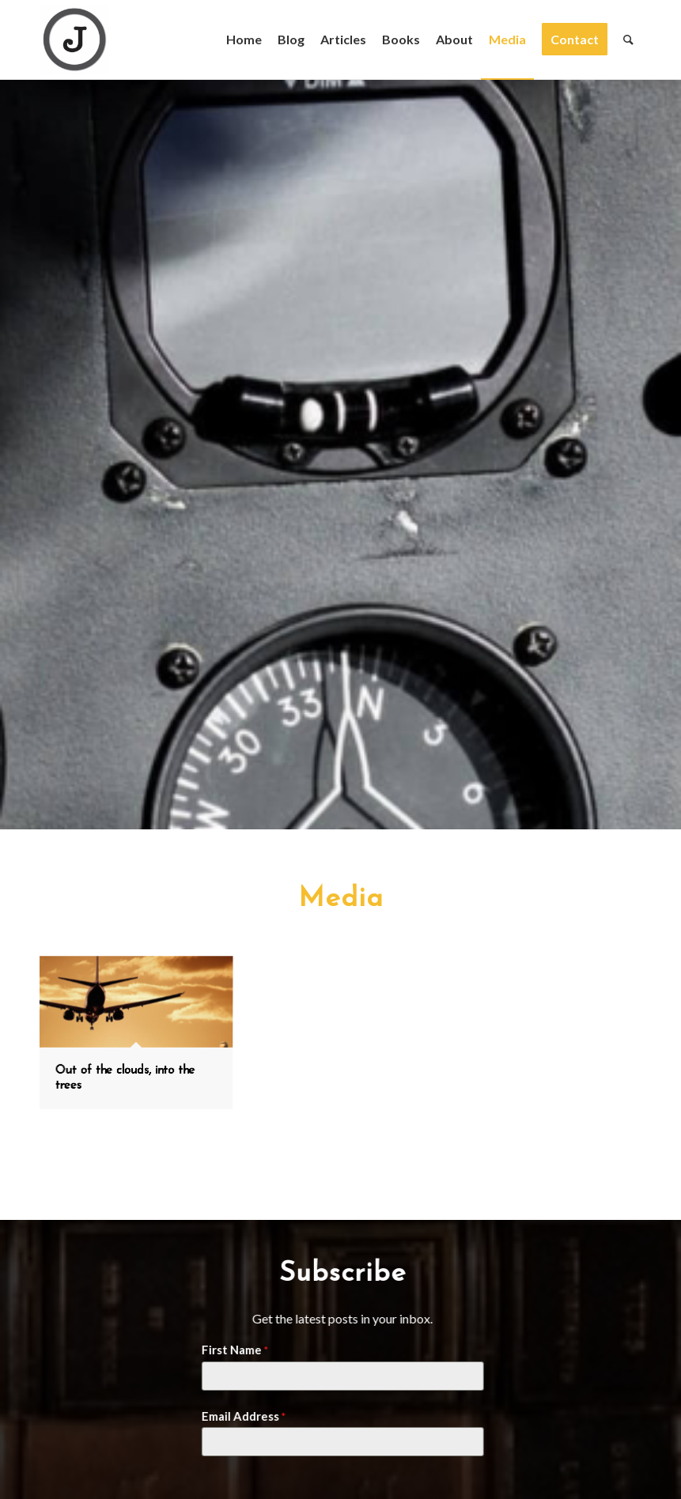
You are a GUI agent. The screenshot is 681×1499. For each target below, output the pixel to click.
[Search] (628, 39)
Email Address (238, 1416)
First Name (229, 1349)
